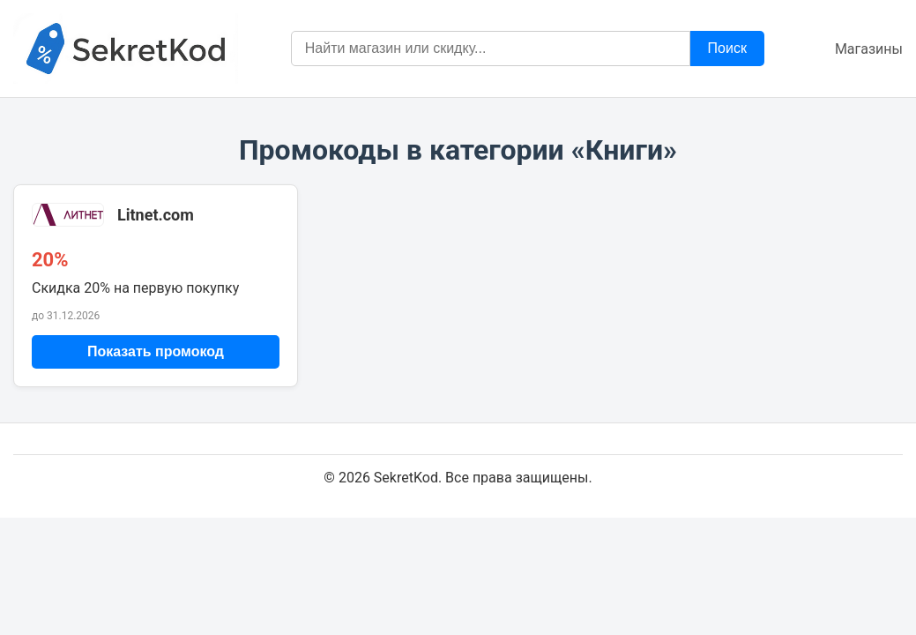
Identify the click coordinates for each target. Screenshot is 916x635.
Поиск (727, 48)
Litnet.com (155, 214)
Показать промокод (155, 351)
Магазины (869, 49)
